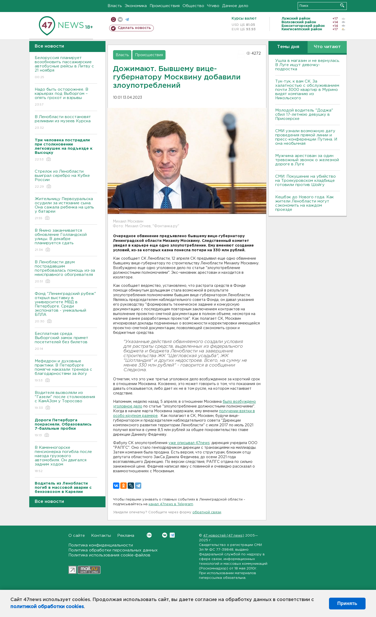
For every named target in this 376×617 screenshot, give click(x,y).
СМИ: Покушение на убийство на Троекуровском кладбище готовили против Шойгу (305, 181)
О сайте (76, 535)
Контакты (101, 535)
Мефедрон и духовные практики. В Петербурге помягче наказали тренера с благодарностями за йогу (66, 371)
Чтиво (213, 6)
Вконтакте (149, 535)
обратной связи (206, 512)
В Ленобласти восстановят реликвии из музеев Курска (66, 122)
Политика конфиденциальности (100, 545)
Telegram (172, 535)
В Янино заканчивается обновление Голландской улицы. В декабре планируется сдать (66, 240)
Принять (347, 603)
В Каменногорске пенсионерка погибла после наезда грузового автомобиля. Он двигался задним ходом (66, 459)
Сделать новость (134, 28)
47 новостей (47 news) (223, 535)
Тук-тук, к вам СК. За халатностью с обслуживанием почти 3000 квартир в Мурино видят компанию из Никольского (307, 90)
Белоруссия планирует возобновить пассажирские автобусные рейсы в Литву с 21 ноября (66, 67)
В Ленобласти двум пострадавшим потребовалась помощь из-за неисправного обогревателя (66, 272)
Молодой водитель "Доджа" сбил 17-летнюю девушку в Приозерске (304, 114)
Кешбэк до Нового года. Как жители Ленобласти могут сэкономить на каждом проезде (304, 203)
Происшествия (165, 6)
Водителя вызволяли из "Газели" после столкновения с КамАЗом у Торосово (66, 400)
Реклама (125, 535)
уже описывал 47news (189, 443)
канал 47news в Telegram (171, 504)
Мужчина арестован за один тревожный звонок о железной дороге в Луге (307, 160)
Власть (115, 6)
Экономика (136, 6)
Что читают (327, 47)
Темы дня (288, 47)
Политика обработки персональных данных (113, 550)
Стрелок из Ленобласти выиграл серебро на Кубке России (66, 179)
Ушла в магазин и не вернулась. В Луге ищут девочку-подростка (307, 65)
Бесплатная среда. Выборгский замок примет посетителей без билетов (66, 341)
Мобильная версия (113, 19)
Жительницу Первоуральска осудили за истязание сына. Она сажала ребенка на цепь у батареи (66, 208)
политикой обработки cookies (47, 607)
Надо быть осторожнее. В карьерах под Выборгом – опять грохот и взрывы (66, 97)
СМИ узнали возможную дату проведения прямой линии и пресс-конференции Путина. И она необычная (306, 137)
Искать (342, 5)
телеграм (127, 19)
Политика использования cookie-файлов (109, 555)
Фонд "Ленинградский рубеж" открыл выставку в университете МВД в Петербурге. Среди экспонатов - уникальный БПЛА (66, 308)
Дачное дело (235, 6)
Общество (193, 6)
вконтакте (120, 19)
